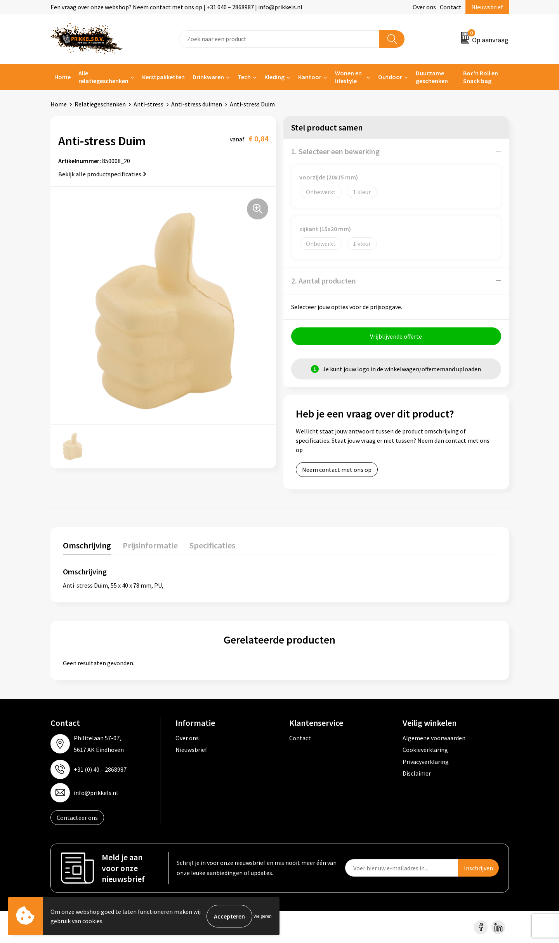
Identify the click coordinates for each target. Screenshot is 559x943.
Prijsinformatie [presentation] (150, 544)
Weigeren (262, 916)
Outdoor (390, 77)
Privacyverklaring (426, 761)
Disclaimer (417, 773)
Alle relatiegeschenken (103, 77)
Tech (244, 77)
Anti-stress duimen (196, 104)
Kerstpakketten (163, 77)
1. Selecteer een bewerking (335, 151)
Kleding (274, 77)
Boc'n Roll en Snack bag (480, 77)
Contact (451, 7)
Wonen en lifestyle (348, 77)
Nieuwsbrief (487, 7)
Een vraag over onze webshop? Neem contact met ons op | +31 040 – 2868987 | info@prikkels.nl (176, 7)
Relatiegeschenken (100, 104)
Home (62, 77)
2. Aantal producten (323, 280)
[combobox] (279, 39)
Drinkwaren (208, 77)
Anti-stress (148, 104)
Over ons (424, 7)
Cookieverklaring (425, 749)
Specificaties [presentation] (212, 544)
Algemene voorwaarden (434, 737)
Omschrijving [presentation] (87, 544)
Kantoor (309, 77)
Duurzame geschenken (432, 77)
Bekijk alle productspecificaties (102, 173)
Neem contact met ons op (337, 469)
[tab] (87, 546)
